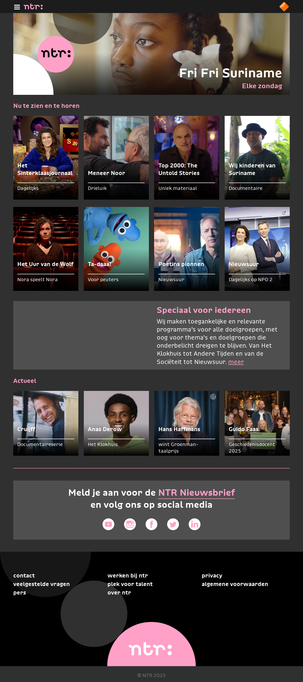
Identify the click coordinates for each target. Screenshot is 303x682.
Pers (19, 592)
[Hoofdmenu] (16, 6)
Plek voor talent (130, 584)
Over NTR (119, 592)
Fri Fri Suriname (230, 73)
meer (236, 362)
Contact (24, 575)
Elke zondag (262, 85)
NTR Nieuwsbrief (196, 492)
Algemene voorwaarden (235, 584)
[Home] (33, 8)
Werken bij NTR (127, 575)
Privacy (212, 575)
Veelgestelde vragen (41, 584)
